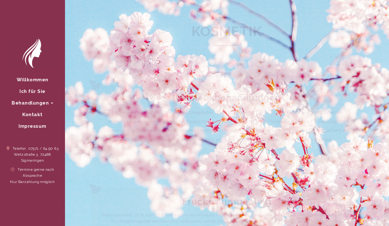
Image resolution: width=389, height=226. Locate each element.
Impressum (32, 126)
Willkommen (32, 79)
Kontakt (32, 114)
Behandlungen (32, 102)
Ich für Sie (32, 91)
